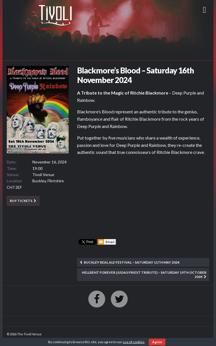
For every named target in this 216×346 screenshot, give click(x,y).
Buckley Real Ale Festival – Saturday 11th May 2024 (131, 262)
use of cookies (134, 342)
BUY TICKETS (21, 201)
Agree (157, 342)
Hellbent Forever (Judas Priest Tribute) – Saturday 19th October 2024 (144, 274)
